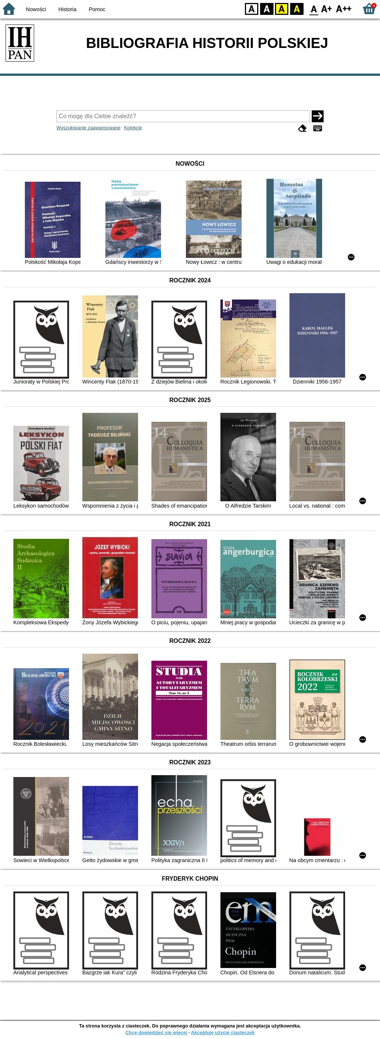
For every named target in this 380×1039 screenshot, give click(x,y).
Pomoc (97, 9)
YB (281, 8)
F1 (326, 8)
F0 (313, 8)
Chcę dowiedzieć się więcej (156, 1032)
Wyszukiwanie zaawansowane (88, 127)
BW (267, 8)
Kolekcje (133, 127)
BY (297, 8)
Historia (67, 9)
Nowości (36, 9)
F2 (343, 8)
